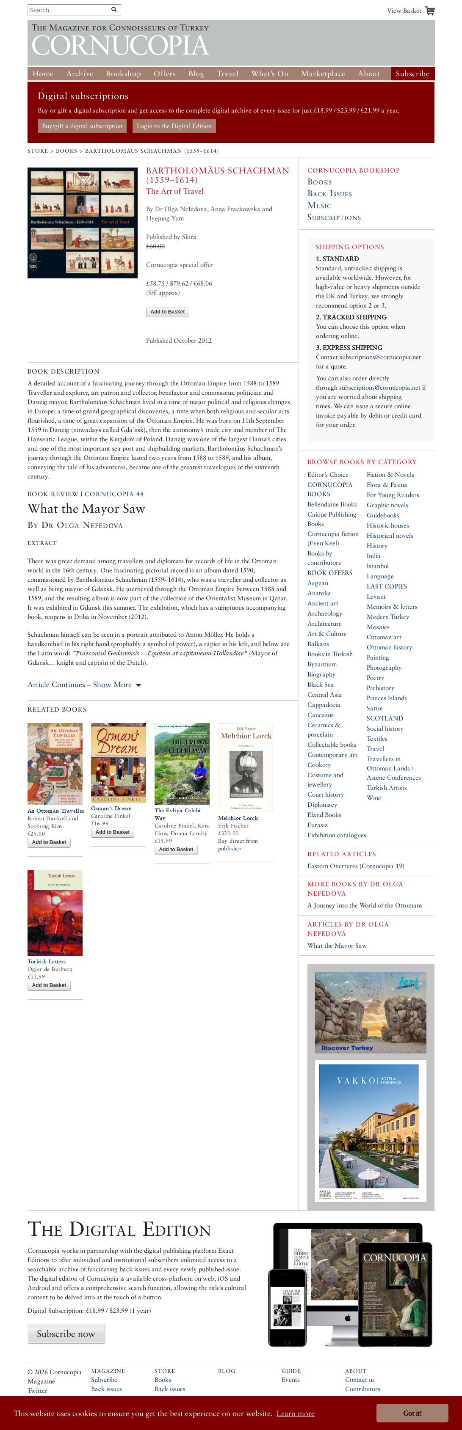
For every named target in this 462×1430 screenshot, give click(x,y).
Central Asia (324, 694)
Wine (374, 797)
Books (66, 151)
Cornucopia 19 (382, 865)
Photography (384, 667)
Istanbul (378, 565)
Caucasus (320, 714)
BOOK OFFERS (330, 572)
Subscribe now (66, 1333)
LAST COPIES (387, 586)
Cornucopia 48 (114, 494)
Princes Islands (387, 697)
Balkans (318, 643)
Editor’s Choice (328, 474)
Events (291, 1379)
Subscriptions (334, 217)
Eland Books (324, 814)
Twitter (37, 1390)
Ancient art (322, 603)
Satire (375, 708)
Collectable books (331, 744)
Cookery (319, 764)
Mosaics (378, 626)
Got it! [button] (412, 1413)
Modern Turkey (388, 616)
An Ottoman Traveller (56, 811)
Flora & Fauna (387, 484)
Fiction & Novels (390, 474)
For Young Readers (393, 494)
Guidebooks (383, 515)
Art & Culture (327, 633)
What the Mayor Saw (337, 945)
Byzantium (322, 664)
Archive (80, 73)
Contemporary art (332, 754)
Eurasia (317, 824)
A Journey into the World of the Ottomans (365, 905)
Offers (165, 73)
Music (319, 205)
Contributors (362, 1388)
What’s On (269, 73)
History (377, 545)
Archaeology (325, 613)
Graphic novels (387, 505)
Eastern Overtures (332, 865)
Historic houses (388, 525)
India (374, 555)
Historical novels (390, 535)
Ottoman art (384, 637)
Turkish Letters (47, 961)
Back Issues (329, 193)
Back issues (106, 1388)
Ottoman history (389, 647)
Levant (376, 596)
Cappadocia (323, 704)
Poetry (376, 677)
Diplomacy (322, 804)
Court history (325, 794)
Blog (196, 73)
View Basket (404, 10)
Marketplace (323, 73)
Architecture (324, 623)
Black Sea (320, 684)
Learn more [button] (296, 1413)
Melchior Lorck (238, 818)
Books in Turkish (330, 653)
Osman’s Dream (111, 808)
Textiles (377, 738)
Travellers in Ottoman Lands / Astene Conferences (394, 768)
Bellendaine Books (332, 504)
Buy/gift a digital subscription (82, 125)
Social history (385, 728)
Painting (378, 657)
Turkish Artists (387, 787)
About (369, 73)
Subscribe (412, 73)
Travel (228, 73)
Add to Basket (168, 312)
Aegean (317, 582)
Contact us (360, 1379)
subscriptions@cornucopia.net (380, 356)
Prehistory (381, 687)
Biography (321, 674)
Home (43, 73)
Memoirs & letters (392, 606)
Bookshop (123, 73)
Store (38, 151)
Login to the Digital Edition (174, 125)
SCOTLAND (385, 718)
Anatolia (319, 593)
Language (380, 576)
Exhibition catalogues (336, 835)
